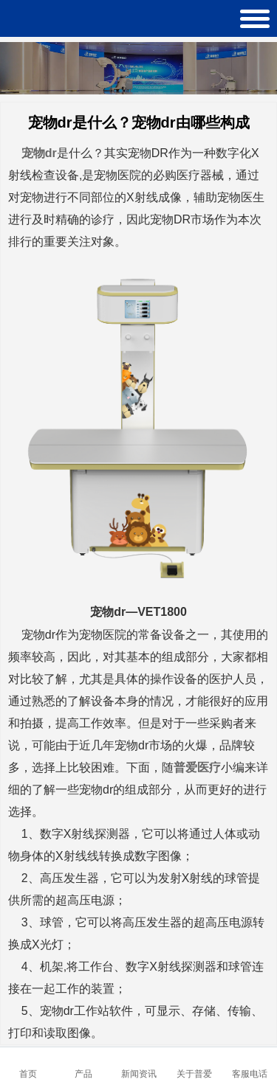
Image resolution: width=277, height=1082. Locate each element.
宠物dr (39, 153)
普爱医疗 (197, 767)
